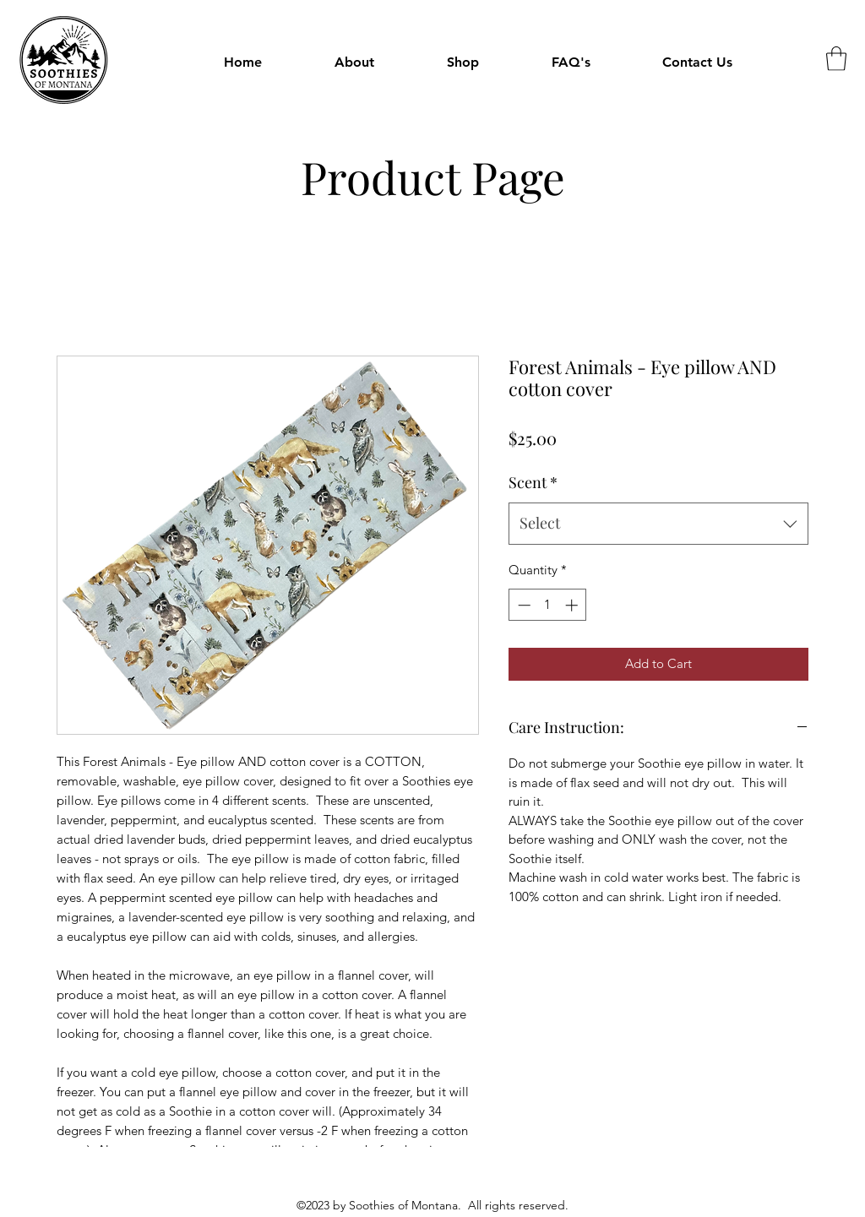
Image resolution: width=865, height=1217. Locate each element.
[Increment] (573, 605)
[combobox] (658, 524)
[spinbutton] (548, 605)
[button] (463, 62)
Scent (533, 482)
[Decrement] (522, 605)
